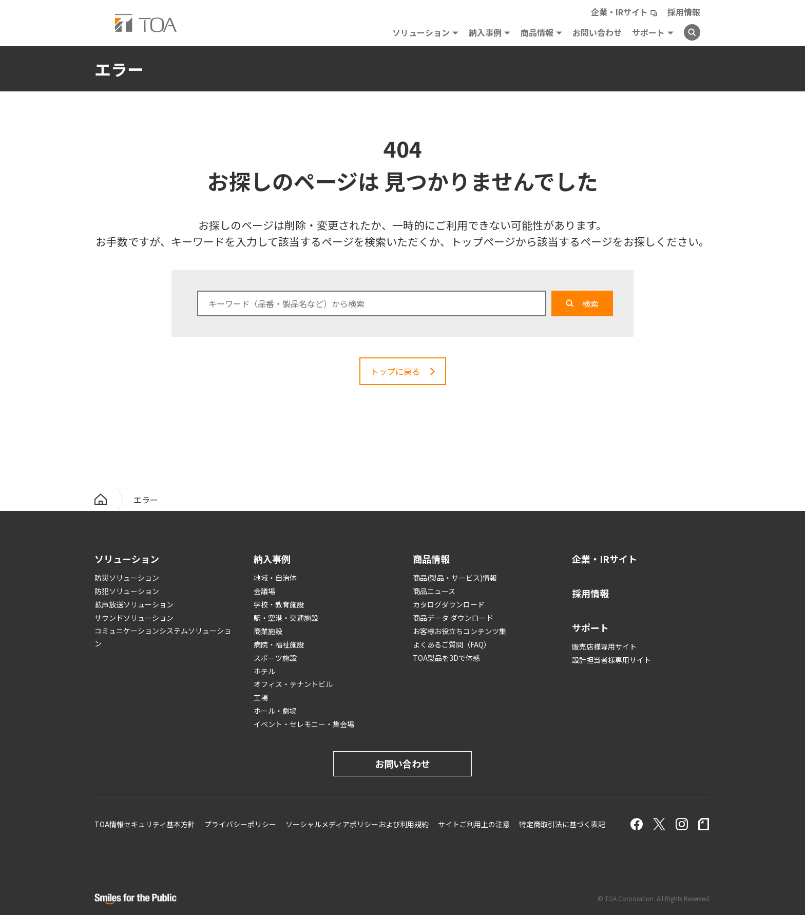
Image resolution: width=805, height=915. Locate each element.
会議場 (264, 591)
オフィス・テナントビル (293, 684)
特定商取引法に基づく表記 (562, 824)
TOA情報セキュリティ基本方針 (144, 824)
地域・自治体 (275, 578)
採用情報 (683, 12)
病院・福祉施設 (279, 644)
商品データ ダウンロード (453, 618)
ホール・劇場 (275, 711)
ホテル (264, 671)
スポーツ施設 (275, 658)
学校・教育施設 (279, 604)
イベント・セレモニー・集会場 (304, 724)
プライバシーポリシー (240, 824)
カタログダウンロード (449, 604)
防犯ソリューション (126, 591)
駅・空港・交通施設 (286, 618)
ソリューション (421, 32)
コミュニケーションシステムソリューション (162, 637)
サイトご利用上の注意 (474, 824)
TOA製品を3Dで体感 (446, 658)
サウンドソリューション (134, 618)
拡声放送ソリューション (134, 604)
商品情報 (537, 32)
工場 (261, 697)
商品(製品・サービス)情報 (455, 578)
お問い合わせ (597, 32)
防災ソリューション (126, 578)
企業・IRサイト (619, 12)
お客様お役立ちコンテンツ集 (459, 631)
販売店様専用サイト (604, 646)
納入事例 (485, 32)
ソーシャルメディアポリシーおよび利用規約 (357, 824)
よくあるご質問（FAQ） (452, 644)
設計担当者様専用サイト (611, 660)
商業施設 (268, 631)
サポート (648, 32)
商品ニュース (434, 591)
